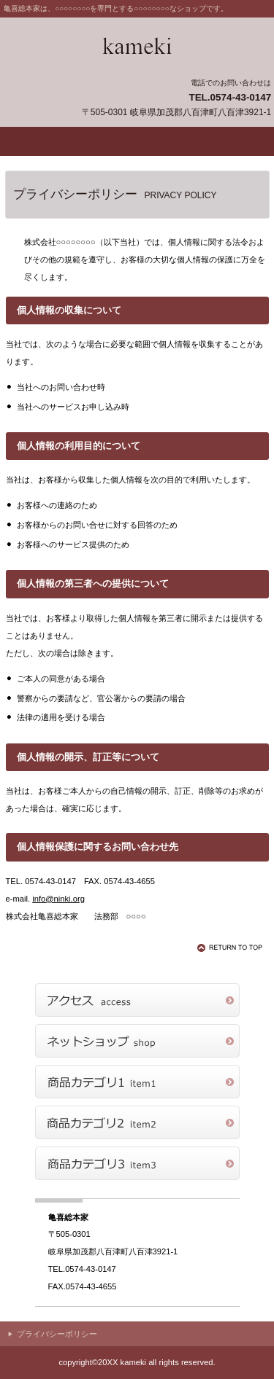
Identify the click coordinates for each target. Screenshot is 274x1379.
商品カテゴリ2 (137, 1122)
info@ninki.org (58, 898)
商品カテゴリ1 (137, 1081)
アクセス (137, 1000)
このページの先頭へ (232, 947)
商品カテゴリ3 (137, 1163)
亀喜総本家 (137, 46)
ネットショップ (137, 1041)
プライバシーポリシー (57, 1333)
